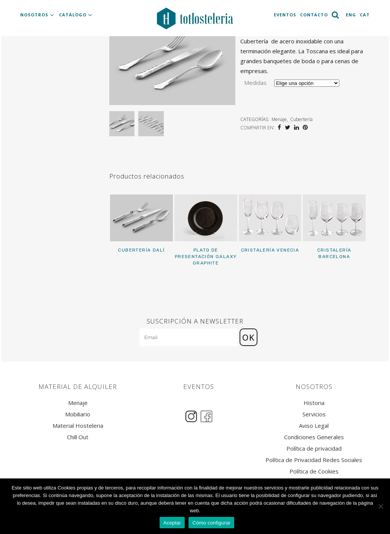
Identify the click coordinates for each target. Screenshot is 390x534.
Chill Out (77, 437)
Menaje (279, 119)
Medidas (255, 82)
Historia (314, 402)
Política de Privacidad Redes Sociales (313, 459)
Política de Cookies (314, 471)
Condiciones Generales (314, 437)
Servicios (314, 414)
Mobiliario (77, 414)
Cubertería (301, 119)
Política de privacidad (314, 448)
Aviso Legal (314, 425)
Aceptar (172, 523)
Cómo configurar (211, 523)
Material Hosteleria (78, 425)
